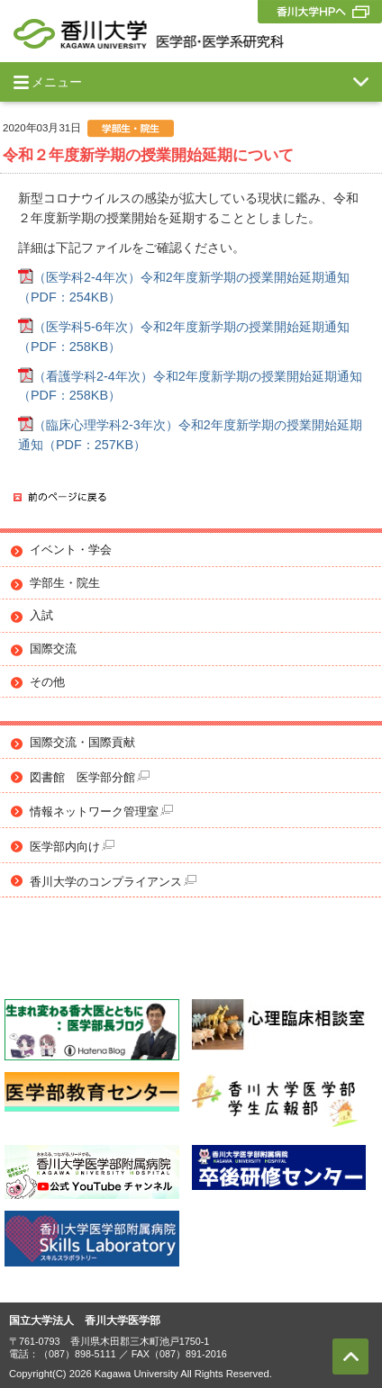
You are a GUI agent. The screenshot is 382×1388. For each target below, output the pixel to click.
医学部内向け (72, 846)
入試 (41, 615)
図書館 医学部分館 (90, 777)
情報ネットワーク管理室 (101, 811)
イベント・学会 (71, 550)
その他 (47, 682)
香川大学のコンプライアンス (113, 881)
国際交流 (53, 649)
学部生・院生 (65, 583)
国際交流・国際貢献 (82, 742)
